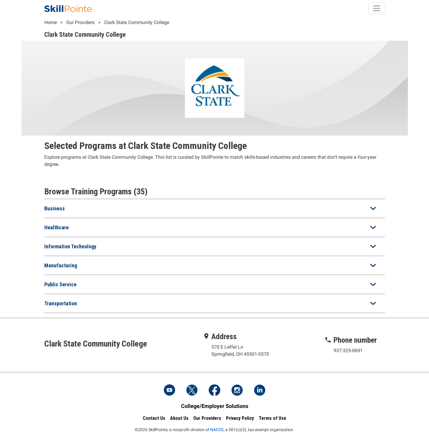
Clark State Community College (136, 22)
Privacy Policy (240, 418)
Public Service (60, 284)
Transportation (60, 303)
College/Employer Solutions (214, 406)
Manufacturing (60, 265)
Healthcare (56, 227)
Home (50, 22)
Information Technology (70, 246)
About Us (179, 418)
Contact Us (154, 418)
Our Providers (80, 22)
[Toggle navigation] (376, 8)
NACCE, (217, 429)
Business (54, 208)
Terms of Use (272, 418)
